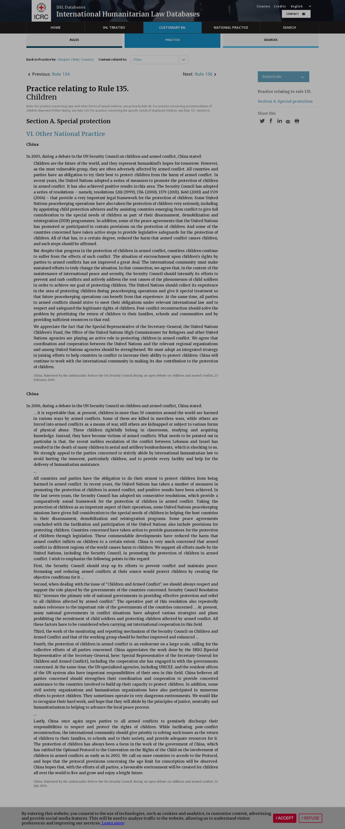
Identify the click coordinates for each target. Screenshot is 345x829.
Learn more (112, 823)
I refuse (310, 818)
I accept (284, 818)
